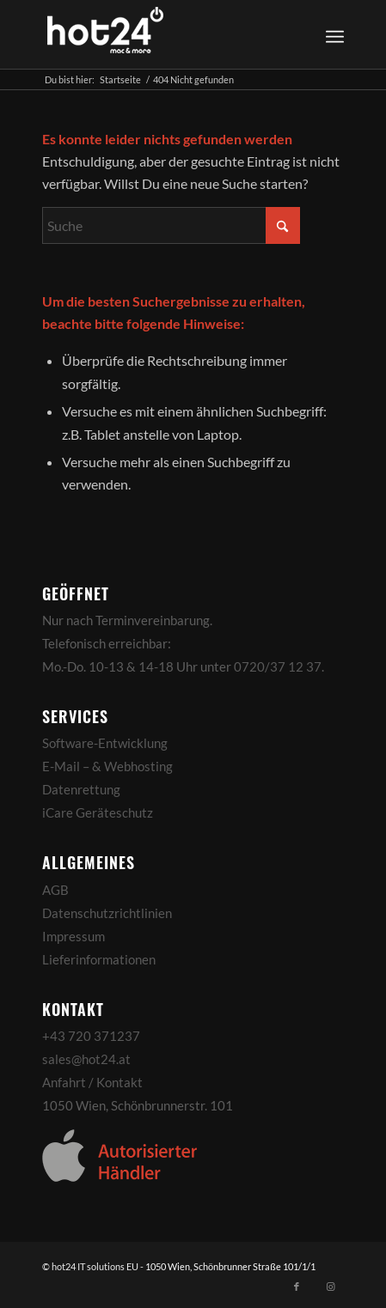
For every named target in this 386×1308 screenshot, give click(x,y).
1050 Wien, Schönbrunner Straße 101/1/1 (230, 1266)
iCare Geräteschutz (97, 812)
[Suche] (171, 225)
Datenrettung (81, 789)
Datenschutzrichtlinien (107, 913)
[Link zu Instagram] (331, 1286)
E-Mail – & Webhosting (107, 766)
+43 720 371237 (91, 1035)
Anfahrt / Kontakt (92, 1082)
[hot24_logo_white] (162, 34)
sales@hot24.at (86, 1059)
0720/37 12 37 (278, 666)
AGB (55, 889)
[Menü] (335, 34)
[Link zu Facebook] (296, 1286)
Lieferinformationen (99, 959)
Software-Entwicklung (105, 743)
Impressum (73, 936)
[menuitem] (332, 34)
